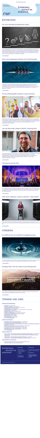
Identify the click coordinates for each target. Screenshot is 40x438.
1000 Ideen (6, 305)
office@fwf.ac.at (21, 355)
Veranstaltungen (10, 329)
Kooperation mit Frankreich (8, 311)
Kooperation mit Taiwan (8, 306)
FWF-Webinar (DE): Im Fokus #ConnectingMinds (12, 321)
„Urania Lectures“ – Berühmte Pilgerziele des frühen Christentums (15, 336)
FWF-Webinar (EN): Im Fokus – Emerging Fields (12, 328)
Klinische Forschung (7, 315)
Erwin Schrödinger (7, 314)
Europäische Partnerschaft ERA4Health (11, 307)
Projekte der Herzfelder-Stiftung (9, 312)
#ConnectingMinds (7, 308)
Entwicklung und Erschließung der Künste (11, 313)
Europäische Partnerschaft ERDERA (10, 309)
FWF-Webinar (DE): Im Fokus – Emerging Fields (12, 327)
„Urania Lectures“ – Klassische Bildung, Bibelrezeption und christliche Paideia (17, 337)
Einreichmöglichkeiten (10, 317)
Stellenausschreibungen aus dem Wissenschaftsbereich (13, 342)
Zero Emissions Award (8, 316)
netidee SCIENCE (7, 310)
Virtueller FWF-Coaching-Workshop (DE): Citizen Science (14, 325)
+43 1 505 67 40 (21, 356)
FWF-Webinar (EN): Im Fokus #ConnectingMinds (12, 322)
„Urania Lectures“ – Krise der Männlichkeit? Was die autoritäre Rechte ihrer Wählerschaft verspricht (21, 334)
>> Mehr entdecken (5, 55)
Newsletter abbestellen (32, 354)
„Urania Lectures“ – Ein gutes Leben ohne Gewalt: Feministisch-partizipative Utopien (18, 333)
